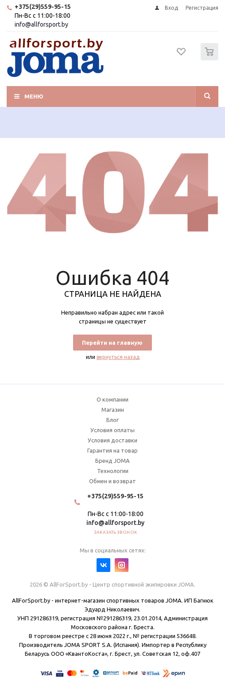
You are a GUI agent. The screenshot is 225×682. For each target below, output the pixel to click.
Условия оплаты (112, 430)
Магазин (112, 409)
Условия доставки (112, 440)
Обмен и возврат (112, 481)
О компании (112, 399)
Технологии (112, 471)
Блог (112, 420)
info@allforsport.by (41, 24)
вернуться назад (118, 357)
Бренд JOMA (112, 460)
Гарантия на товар (112, 450)
